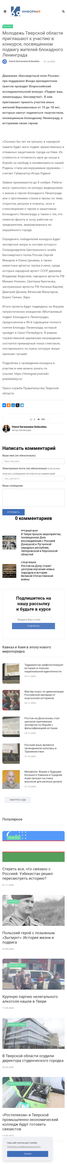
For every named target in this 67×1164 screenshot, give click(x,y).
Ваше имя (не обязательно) (19, 455)
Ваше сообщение (12, 485)
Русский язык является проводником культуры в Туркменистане (40, 770)
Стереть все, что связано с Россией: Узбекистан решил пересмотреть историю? (27, 895)
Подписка (33, 637)
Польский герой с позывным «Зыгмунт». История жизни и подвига (28, 959)
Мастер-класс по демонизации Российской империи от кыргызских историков (44, 716)
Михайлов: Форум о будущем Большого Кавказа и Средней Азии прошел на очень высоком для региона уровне (43, 798)
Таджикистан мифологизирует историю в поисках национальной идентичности (43, 690)
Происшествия (16, 987)
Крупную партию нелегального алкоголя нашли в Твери (30, 1020)
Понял (27, 1154)
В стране (13, 923)
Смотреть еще (18, 821)
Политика (13, 859)
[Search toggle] (62, 11)
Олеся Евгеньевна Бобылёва (24, 61)
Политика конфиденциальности (23, 1146)
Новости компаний (19, 1105)
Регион (8, 26)
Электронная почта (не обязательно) (24, 468)
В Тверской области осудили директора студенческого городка (33, 1079)
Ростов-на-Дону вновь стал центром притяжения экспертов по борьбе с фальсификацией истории (41, 744)
